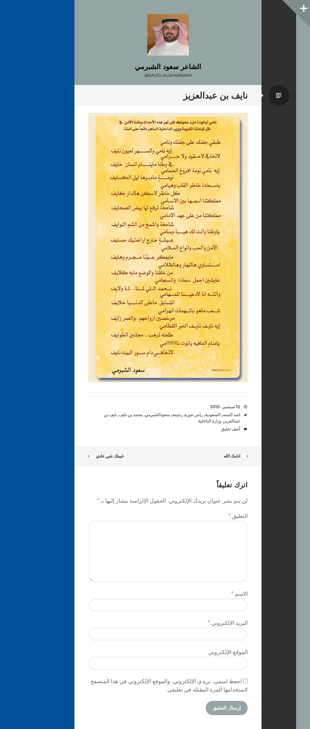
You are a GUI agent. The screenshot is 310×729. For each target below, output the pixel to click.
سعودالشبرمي (157, 414)
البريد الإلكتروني (227, 623)
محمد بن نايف (131, 414)
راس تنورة (194, 414)
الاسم (239, 593)
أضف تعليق (230, 428)
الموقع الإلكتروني (228, 652)
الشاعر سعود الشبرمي (168, 66)
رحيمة (177, 414)
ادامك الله (236, 456)
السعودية (212, 414)
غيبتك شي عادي (106, 456)
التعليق (238, 516)
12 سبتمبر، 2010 (225, 406)
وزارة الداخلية (209, 421)
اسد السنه (231, 414)
